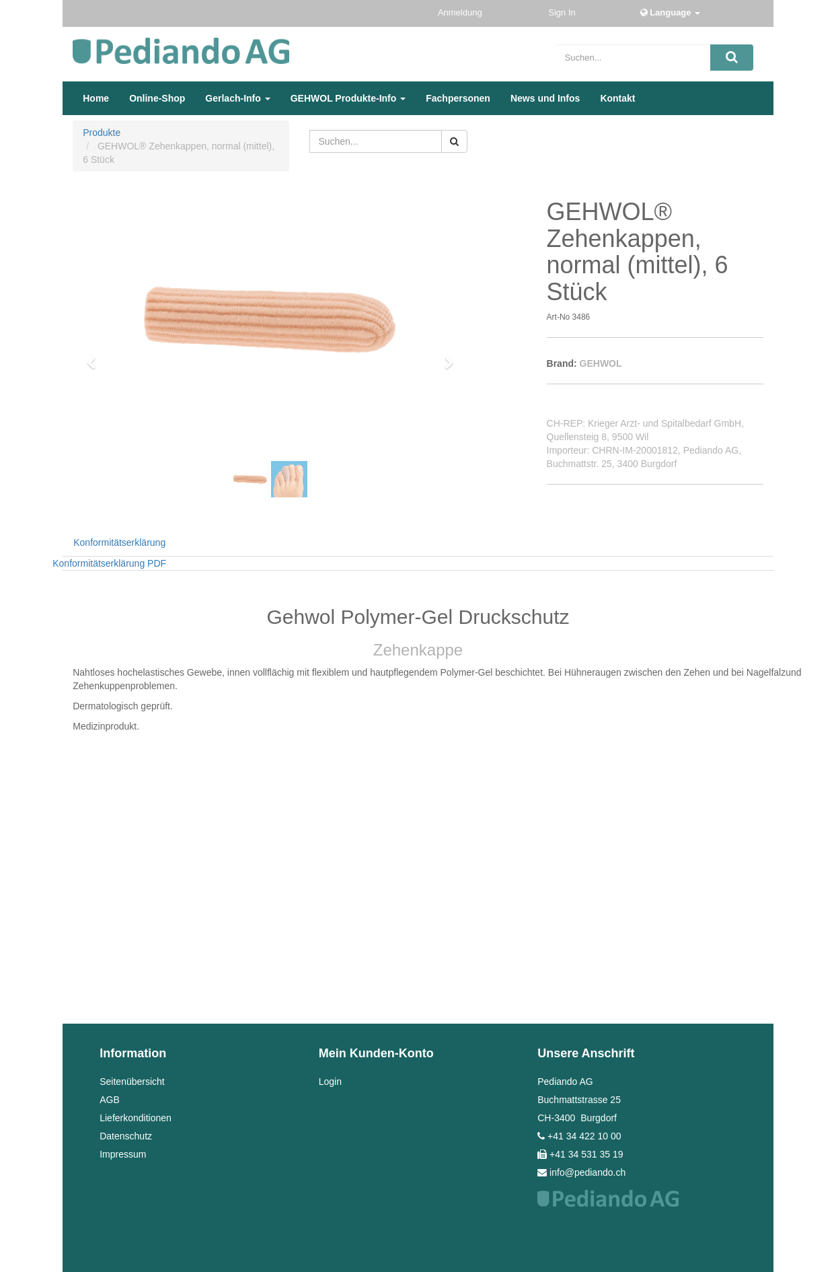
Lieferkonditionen (136, 1117)
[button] (95, 356)
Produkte (101, 132)
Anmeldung (461, 12)
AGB (110, 1099)
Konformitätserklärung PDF (109, 563)
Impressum (123, 1154)
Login (330, 1081)
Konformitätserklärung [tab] (119, 542)
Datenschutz (126, 1136)
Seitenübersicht (132, 1081)
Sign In (563, 12)
